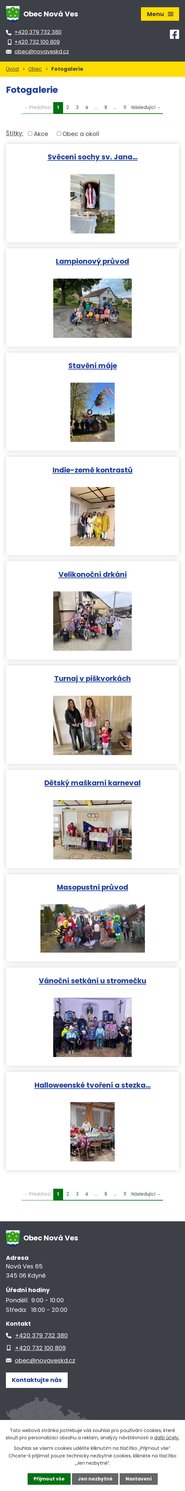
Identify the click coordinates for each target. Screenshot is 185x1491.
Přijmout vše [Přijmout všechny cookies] (49, 1479)
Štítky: (14, 133)
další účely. (166, 1437)
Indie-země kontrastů (93, 469)
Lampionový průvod (92, 261)
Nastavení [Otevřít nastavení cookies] (139, 1479)
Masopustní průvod (92, 887)
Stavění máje (92, 365)
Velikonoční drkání (92, 574)
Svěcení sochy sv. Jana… (93, 156)
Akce (41, 133)
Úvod (12, 69)
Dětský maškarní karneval (92, 782)
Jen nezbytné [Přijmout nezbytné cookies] (95, 1479)
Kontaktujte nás (37, 1380)
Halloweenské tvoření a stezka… (93, 1085)
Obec (35, 69)
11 (125, 107)
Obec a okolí (80, 133)
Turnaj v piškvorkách (92, 678)
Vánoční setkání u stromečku (92, 980)
